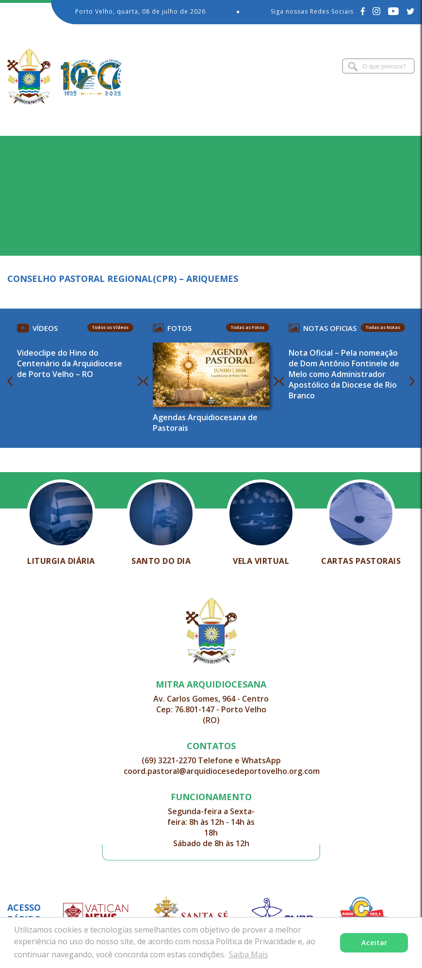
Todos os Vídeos (110, 327)
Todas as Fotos (247, 327)
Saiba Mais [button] (248, 954)
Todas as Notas (383, 327)
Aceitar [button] (374, 942)
